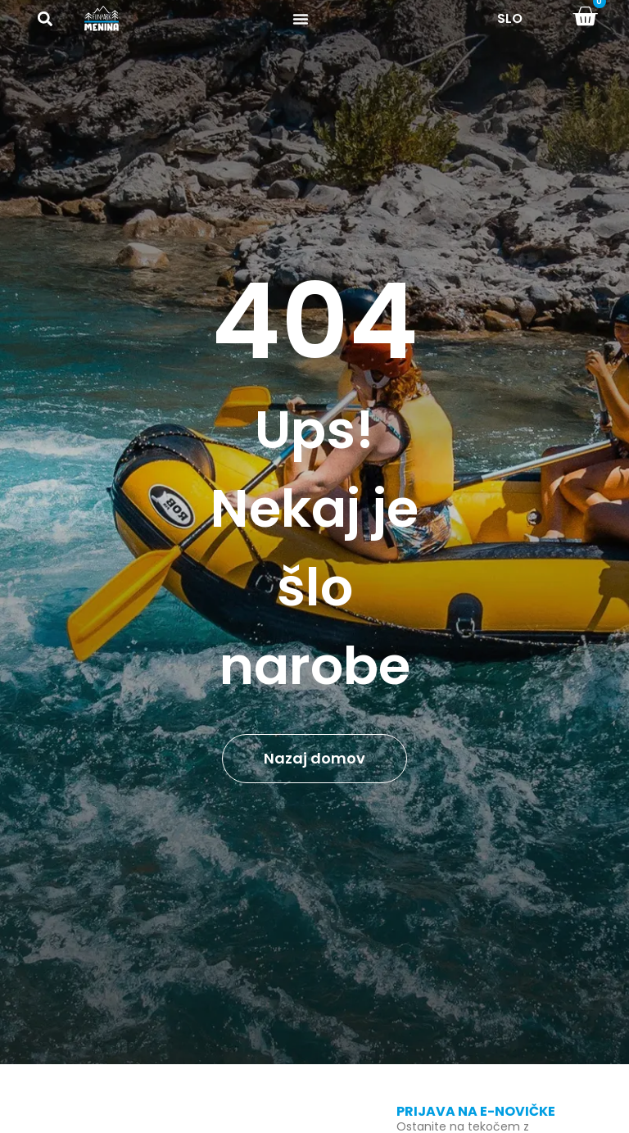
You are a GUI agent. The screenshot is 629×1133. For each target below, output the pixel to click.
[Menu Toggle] (300, 19)
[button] (44, 19)
